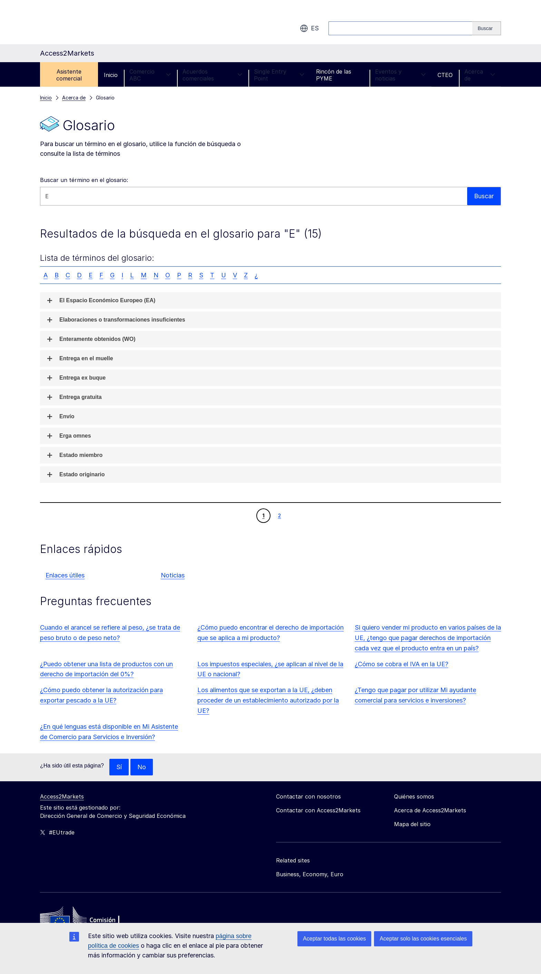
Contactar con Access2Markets (318, 810)
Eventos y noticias (400, 75)
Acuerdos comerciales (212, 75)
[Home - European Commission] (90, 919)
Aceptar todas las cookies (334, 939)
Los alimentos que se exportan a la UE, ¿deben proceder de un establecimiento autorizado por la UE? (268, 700)
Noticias (173, 575)
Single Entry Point (279, 75)
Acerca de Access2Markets (430, 810)
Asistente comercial (69, 75)
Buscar (484, 196)
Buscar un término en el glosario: (84, 179)
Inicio (111, 74)
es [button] (309, 28)
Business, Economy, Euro (309, 874)
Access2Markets (62, 796)
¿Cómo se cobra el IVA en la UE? (401, 664)
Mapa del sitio (412, 824)
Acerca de (479, 75)
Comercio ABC (150, 75)
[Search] (486, 28)
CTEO (445, 74)
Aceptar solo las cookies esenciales (423, 939)
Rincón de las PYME (333, 75)
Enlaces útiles (65, 575)
